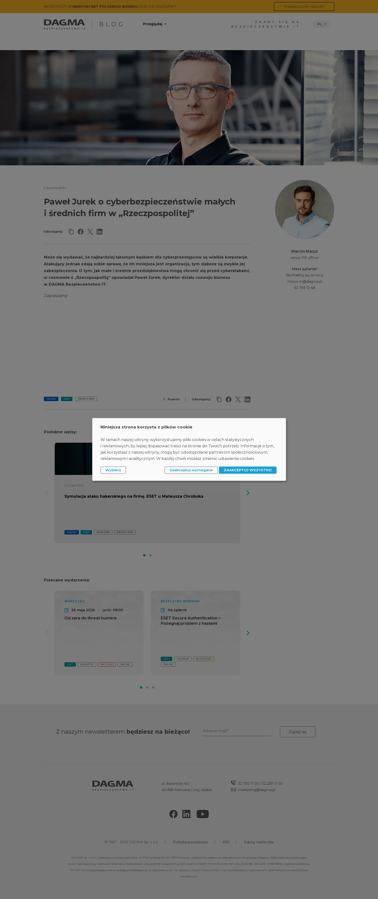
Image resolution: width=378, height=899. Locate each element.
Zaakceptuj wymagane (191, 470)
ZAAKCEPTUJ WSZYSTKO (248, 470)
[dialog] (189, 449)
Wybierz (113, 470)
